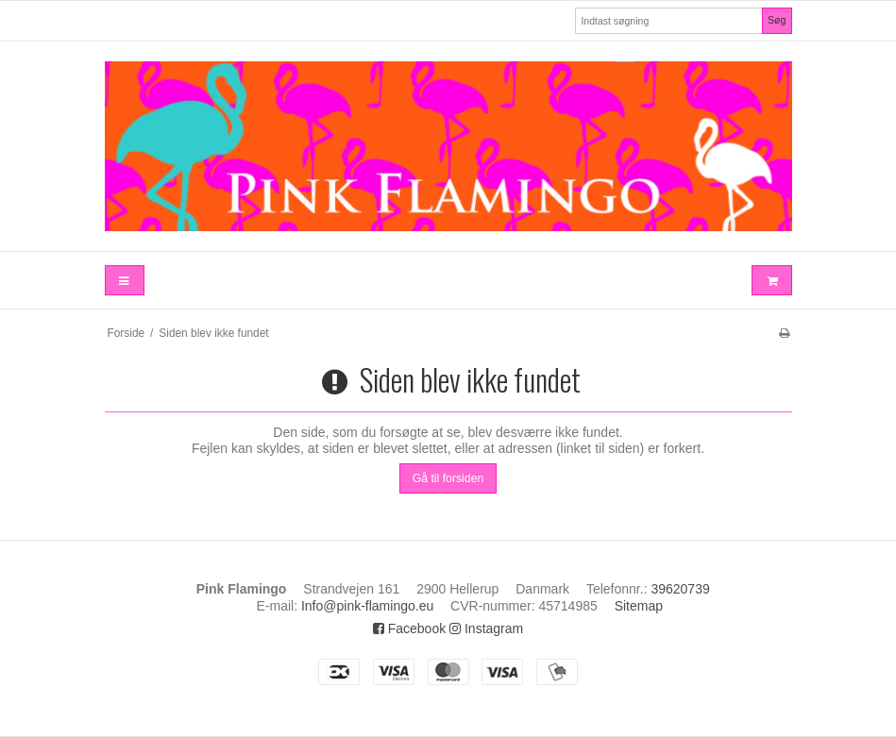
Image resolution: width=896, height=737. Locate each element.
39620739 (680, 588)
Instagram (486, 628)
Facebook (409, 628)
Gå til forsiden (448, 478)
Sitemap (639, 605)
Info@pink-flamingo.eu (367, 605)
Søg (777, 19)
